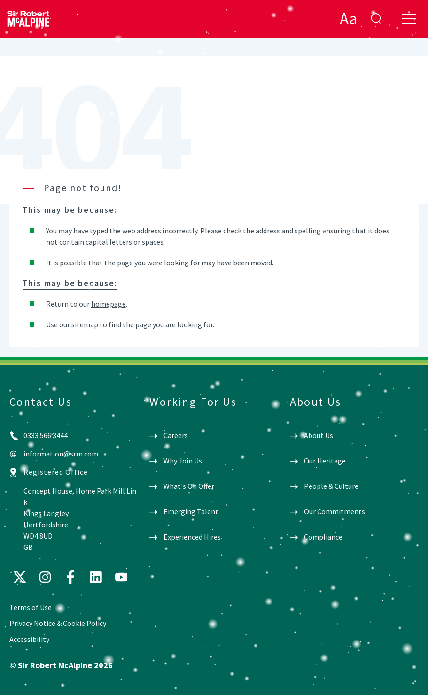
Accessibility (29, 639)
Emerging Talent (190, 511)
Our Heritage (325, 460)
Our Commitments (334, 511)
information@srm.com (60, 453)
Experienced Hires (192, 536)
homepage (108, 304)
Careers (175, 435)
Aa (348, 18)
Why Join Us (182, 460)
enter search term (376, 19)
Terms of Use (30, 607)
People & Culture (331, 486)
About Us (318, 435)
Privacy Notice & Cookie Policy (57, 623)
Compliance (323, 536)
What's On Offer (188, 486)
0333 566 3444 (45, 435)
